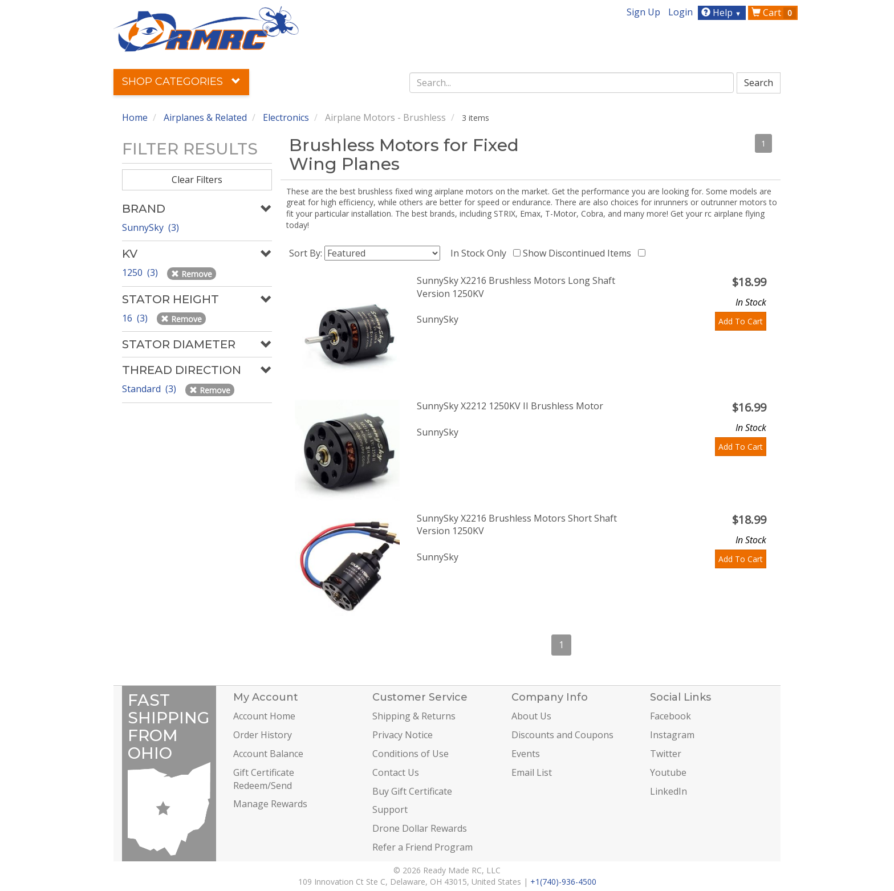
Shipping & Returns (414, 716)
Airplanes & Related (205, 117)
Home (135, 117)
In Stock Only (480, 253)
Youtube (668, 772)
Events (525, 753)
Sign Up (643, 12)
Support (390, 809)
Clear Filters (197, 179)
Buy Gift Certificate (412, 791)
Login (680, 12)
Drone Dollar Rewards (419, 828)
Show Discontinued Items (579, 253)
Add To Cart (740, 321)
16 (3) (136, 318)
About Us (531, 716)
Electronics (286, 117)
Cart (773, 12)
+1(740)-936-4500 (563, 881)
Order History (262, 735)
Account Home (264, 716)
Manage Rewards (270, 804)
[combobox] (571, 82)
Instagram (672, 735)
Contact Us (395, 772)
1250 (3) (141, 272)
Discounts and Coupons (562, 735)
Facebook (670, 716)
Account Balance (268, 753)
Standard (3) (150, 389)
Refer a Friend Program (422, 847)
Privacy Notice (402, 735)
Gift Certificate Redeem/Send (263, 779)
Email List (531, 772)
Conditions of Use (410, 753)
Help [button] (722, 12)
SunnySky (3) (150, 227)
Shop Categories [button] (181, 81)
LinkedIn (668, 791)
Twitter (665, 753)
